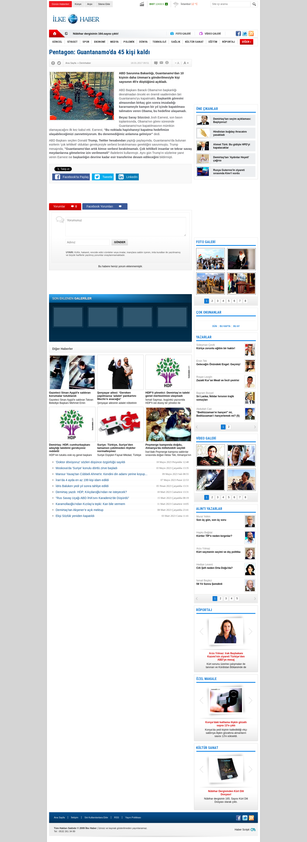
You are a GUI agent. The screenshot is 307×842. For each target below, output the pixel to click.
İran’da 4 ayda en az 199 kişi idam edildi (82, 480)
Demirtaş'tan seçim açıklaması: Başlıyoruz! (232, 120)
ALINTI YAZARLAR (209, 509)
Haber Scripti (242, 829)
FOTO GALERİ (205, 242)
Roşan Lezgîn (219, 378)
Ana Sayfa (59, 817)
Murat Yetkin (219, 518)
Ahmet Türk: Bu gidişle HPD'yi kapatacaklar (231, 146)
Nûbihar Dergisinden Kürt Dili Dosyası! (98, 33)
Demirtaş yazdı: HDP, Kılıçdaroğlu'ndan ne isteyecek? (91, 492)
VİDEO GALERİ (206, 438)
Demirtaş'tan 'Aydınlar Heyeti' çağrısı (231, 159)
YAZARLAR (203, 337)
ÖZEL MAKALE (206, 679)
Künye (78, 4)
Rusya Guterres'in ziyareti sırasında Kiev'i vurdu (229, 172)
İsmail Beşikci (219, 582)
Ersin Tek (219, 362)
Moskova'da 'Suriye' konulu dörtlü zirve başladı (86, 468)
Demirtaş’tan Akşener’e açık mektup (79, 510)
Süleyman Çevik (219, 346)
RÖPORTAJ (204, 610)
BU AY (236, 326)
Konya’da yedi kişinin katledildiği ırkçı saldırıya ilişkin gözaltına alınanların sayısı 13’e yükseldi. (226, 729)
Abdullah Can (219, 412)
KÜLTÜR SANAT (207, 748)
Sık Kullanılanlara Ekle (96, 817)
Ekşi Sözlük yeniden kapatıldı (75, 516)
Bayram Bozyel (219, 396)
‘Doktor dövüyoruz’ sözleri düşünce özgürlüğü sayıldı (90, 462)
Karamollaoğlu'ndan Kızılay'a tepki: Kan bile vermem (90, 504)
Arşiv (89, 4)
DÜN (214, 326)
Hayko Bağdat (219, 534)
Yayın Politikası (133, 817)
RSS (116, 817)
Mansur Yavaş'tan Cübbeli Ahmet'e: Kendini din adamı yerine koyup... (102, 474)
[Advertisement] (279, 75)
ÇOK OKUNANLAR (208, 312)
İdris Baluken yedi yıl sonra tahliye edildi (82, 486)
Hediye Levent (219, 566)
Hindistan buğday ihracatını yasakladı (230, 133)
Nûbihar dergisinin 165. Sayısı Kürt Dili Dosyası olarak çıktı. (226, 796)
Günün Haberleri (60, 4)
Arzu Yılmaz (219, 550)
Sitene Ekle (104, 4)
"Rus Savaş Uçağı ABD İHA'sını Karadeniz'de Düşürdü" (92, 498)
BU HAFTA (225, 326)
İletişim (74, 817)
